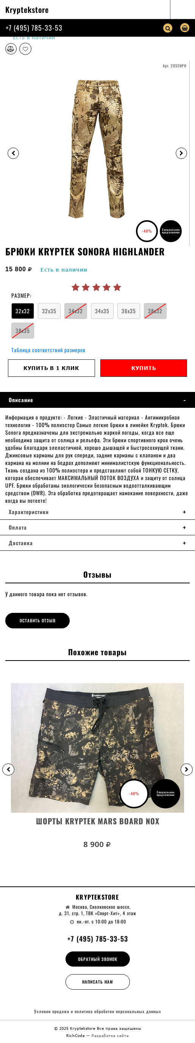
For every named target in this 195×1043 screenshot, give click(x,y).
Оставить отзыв (38, 620)
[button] (8, 769)
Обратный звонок (97, 959)
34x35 (102, 311)
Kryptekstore (27, 9)
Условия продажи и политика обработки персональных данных (97, 1011)
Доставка (21, 543)
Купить (143, 368)
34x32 (76, 311)
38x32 (155, 311)
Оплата (18, 527)
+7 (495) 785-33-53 (34, 28)
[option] (97, 153)
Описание (21, 400)
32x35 (49, 311)
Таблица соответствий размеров (48, 350)
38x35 (23, 330)
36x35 (129, 311)
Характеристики (29, 512)
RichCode (76, 1035)
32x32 (23, 311)
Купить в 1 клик (51, 368)
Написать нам (97, 982)
